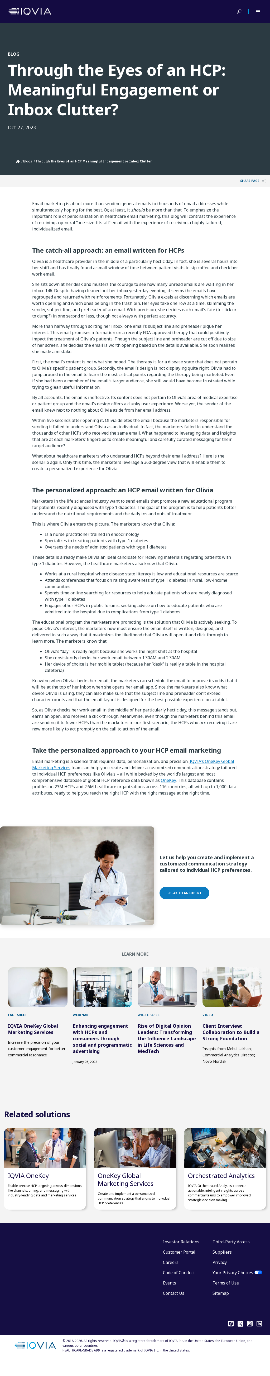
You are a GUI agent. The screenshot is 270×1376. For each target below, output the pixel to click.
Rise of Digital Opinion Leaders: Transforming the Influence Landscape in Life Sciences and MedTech (167, 1046)
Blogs (27, 161)
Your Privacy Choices (233, 1289)
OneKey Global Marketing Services (125, 1195)
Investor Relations (181, 1258)
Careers (171, 1278)
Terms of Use (226, 1299)
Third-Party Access (231, 1258)
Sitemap (221, 1309)
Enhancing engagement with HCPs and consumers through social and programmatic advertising (102, 1046)
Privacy (220, 1278)
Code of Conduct (179, 1289)
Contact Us (173, 1309)
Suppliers (222, 1268)
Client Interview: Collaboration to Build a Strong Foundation (230, 1040)
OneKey (168, 780)
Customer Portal (179, 1268)
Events (169, 1299)
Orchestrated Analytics (221, 1191)
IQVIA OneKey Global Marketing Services (33, 1037)
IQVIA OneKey (28, 1191)
